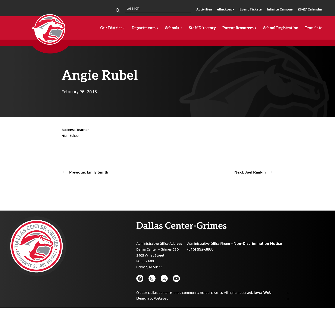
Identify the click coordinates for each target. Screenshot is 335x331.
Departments (145, 28)
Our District (112, 28)
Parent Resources (239, 28)
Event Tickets (250, 9)
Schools (173, 28)
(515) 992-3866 (200, 249)
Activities (204, 9)
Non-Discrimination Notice (258, 243)
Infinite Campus (280, 9)
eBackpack (225, 9)
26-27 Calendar (310, 9)
